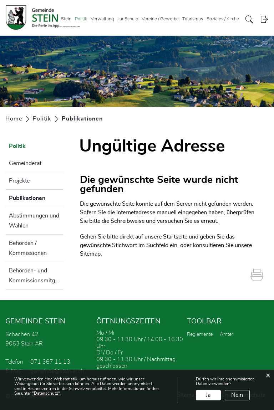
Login (264, 19)
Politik (81, 19)
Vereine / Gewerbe (160, 19)
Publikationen (36, 197)
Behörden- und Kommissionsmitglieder (36, 275)
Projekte (19, 181)
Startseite (175, 237)
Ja (208, 395)
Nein (237, 395)
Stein (66, 19)
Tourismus (192, 19)
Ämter (226, 334)
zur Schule (127, 19)
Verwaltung (102, 19)
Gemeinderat (25, 163)
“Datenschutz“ (46, 393)
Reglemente (200, 334)
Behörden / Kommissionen (28, 248)
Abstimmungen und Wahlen (34, 221)
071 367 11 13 (50, 362)
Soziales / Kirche (223, 19)
